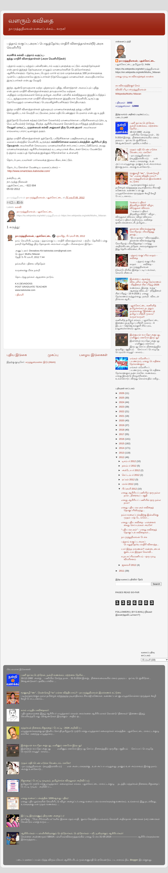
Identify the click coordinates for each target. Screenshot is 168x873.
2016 (122, 439)
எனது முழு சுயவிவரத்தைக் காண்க (134, 76)
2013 (122, 452)
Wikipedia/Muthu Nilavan (128, 93)
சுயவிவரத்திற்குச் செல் (127, 85)
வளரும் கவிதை (30, 20)
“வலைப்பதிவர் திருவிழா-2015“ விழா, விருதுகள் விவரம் (142, 205)
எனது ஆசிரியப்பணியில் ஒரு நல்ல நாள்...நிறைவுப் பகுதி (140, 494)
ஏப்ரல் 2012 (128, 479)
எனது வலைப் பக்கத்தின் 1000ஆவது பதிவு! (44, 798)
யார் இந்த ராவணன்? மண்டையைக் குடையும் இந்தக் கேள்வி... (140, 550)
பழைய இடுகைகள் (93, 355)
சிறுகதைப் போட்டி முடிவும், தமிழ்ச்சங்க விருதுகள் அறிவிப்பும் (55, 780)
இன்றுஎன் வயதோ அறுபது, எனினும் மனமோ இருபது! (145, 336)
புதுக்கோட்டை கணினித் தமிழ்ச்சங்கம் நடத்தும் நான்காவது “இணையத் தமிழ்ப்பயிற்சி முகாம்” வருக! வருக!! (143, 311)
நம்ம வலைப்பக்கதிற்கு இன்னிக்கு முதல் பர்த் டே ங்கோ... (139, 516)
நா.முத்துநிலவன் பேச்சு (134, 537)
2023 (122, 406)
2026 (122, 393)
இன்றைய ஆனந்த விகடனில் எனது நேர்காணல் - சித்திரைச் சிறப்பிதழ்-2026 (145, 282)
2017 (122, 434)
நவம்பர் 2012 (129, 465)
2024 (122, 402)
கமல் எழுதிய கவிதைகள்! (35, 710)
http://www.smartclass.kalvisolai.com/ (28, 171)
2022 (122, 411)
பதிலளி (19, 294)
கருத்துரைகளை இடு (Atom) (40, 362)
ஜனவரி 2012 (129, 565)
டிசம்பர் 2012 (129, 461)
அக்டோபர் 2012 (131, 470)
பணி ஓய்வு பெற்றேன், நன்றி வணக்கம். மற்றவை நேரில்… (144, 126)
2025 (122, 397)
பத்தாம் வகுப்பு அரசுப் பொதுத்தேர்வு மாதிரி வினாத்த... (140, 543)
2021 (122, 416)
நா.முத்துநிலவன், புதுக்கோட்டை (33, 236)
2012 (122, 457)
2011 (122, 570)
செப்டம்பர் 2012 (131, 475)
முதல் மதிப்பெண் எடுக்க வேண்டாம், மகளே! (143, 151)
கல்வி (18, 207)
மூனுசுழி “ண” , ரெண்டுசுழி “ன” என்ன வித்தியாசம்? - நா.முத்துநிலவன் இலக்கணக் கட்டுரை (146, 177)
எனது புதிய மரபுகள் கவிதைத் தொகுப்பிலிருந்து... (137, 509)
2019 (122, 425)
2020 (122, 420)
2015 (122, 443)
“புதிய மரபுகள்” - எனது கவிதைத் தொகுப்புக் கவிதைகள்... (139, 531)
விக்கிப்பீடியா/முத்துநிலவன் (130, 89)
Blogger (134, 860)
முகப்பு (53, 355)
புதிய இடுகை (17, 355)
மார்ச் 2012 (128, 484)
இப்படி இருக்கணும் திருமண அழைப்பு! (42, 815)
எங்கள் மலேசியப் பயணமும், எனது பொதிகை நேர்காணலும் (145, 361)
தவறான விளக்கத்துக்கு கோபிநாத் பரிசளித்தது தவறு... (142, 232)
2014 (122, 448)
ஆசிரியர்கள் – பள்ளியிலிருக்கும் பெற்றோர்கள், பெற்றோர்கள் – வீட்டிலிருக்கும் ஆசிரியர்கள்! (72, 833)
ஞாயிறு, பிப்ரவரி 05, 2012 (70, 236)
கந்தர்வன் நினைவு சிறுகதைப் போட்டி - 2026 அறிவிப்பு (51, 728)
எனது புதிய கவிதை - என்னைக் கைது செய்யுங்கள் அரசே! (138, 523)
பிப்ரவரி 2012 (130, 488)
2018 (122, 429)
